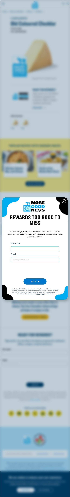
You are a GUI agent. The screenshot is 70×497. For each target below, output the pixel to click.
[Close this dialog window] (64, 201)
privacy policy (40, 294)
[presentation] (35, 270)
